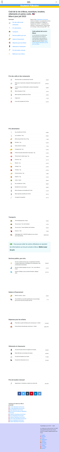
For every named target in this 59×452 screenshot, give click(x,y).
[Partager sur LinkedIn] (35, 393)
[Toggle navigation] (56, 2)
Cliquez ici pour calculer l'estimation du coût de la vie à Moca (40, 43)
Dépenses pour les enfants (19, 43)
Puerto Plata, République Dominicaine (18, 418)
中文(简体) (43, 447)
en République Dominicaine (42, 19)
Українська (43, 439)
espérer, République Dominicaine (17, 421)
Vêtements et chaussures (19, 46)
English (42, 435)
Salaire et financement (18, 39)
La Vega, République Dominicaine (17, 408)
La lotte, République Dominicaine (17, 406)
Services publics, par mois (19, 35)
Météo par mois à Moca (18, 54)
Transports (15, 31)
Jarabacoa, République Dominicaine (17, 414)
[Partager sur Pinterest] (31, 393)
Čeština (42, 445)
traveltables (28, 2)
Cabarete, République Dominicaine (17, 417)
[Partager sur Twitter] (23, 393)
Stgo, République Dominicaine (16, 409)
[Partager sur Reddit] (39, 393)
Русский (43, 436)
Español (42, 441)
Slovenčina (43, 444)
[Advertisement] (29, 66)
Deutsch (42, 448)
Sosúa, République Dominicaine (17, 415)
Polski (42, 438)
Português (43, 442)
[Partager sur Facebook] (19, 393)
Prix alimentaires (16, 28)
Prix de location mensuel (18, 50)
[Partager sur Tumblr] (27, 393)
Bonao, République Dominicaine (17, 420)
